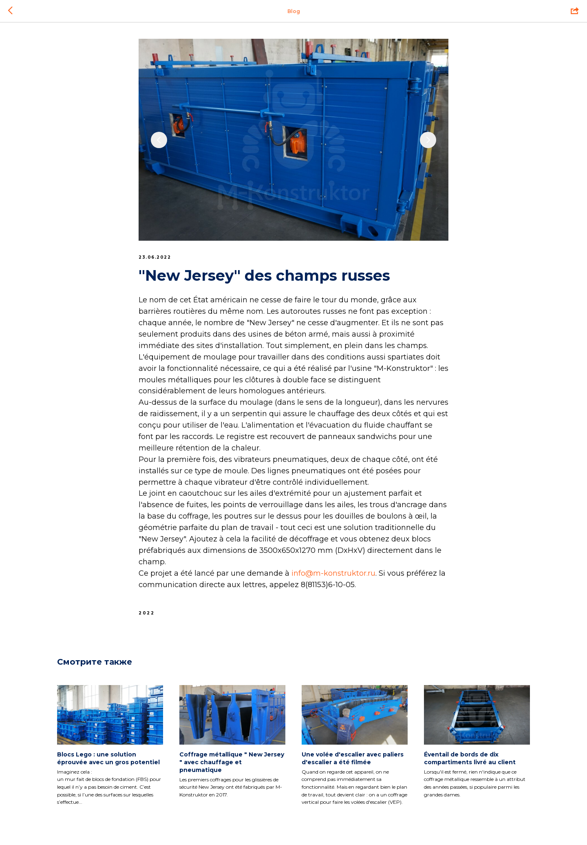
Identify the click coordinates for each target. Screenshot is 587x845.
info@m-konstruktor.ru (333, 573)
